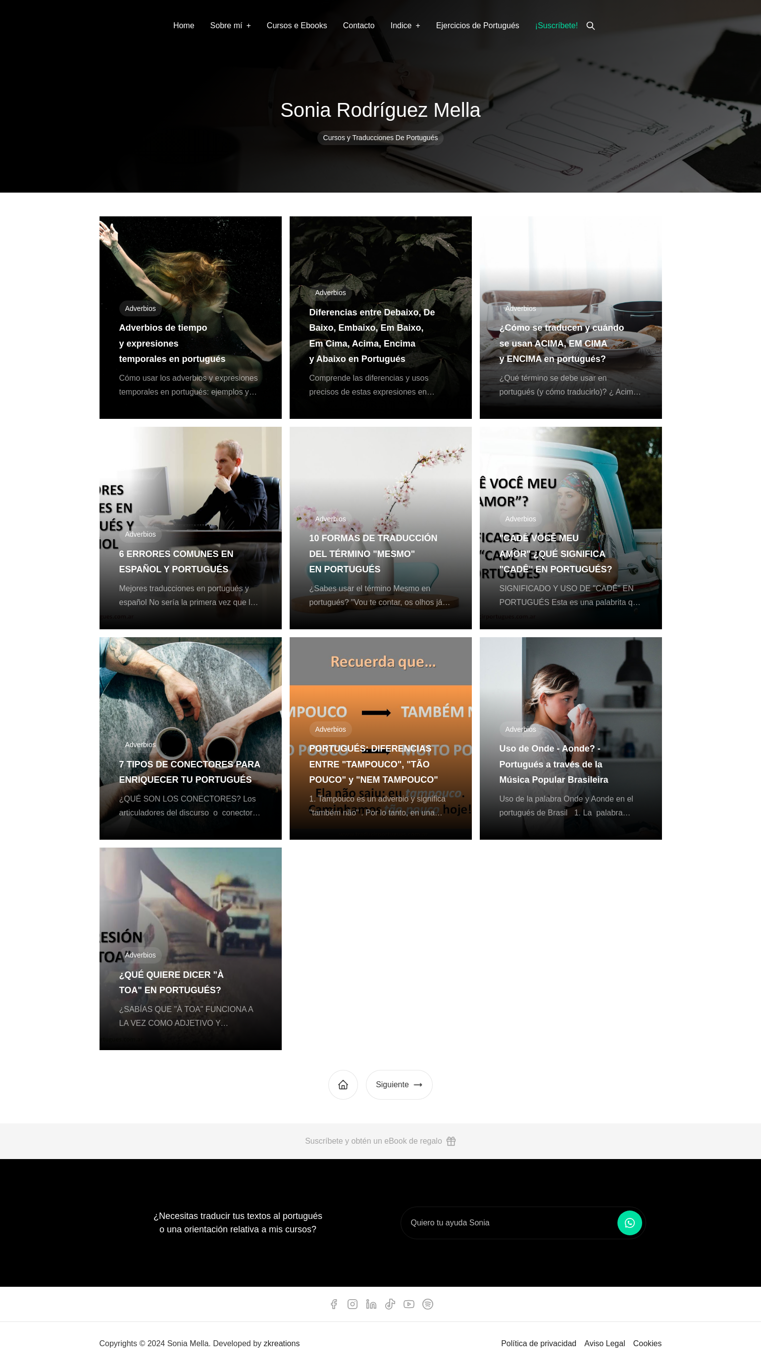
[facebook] (333, 1304)
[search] (591, 26)
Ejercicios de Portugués (477, 25)
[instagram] (352, 1304)
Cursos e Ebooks (297, 25)
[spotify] (427, 1304)
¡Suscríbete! (556, 25)
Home (184, 25)
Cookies (647, 1343)
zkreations (281, 1343)
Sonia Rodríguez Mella (380, 110)
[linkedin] (371, 1304)
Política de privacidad (538, 1343)
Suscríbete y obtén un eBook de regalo (380, 1141)
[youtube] (409, 1304)
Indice (401, 25)
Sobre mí (226, 25)
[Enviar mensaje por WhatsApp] (629, 1223)
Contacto (359, 25)
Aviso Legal (604, 1343)
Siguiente (399, 1085)
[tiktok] (390, 1304)
